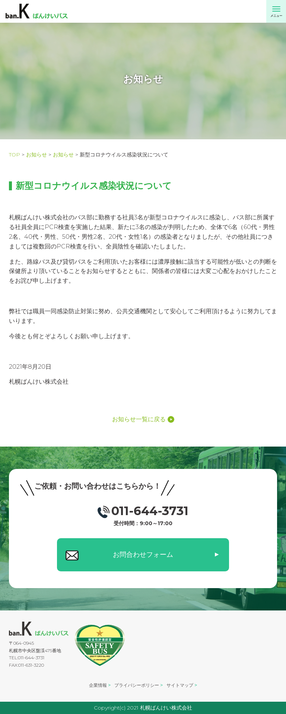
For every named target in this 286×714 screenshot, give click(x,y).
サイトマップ (179, 685)
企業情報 (98, 685)
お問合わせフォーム (143, 554)
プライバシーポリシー (136, 685)
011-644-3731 (143, 515)
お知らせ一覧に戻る (143, 419)
